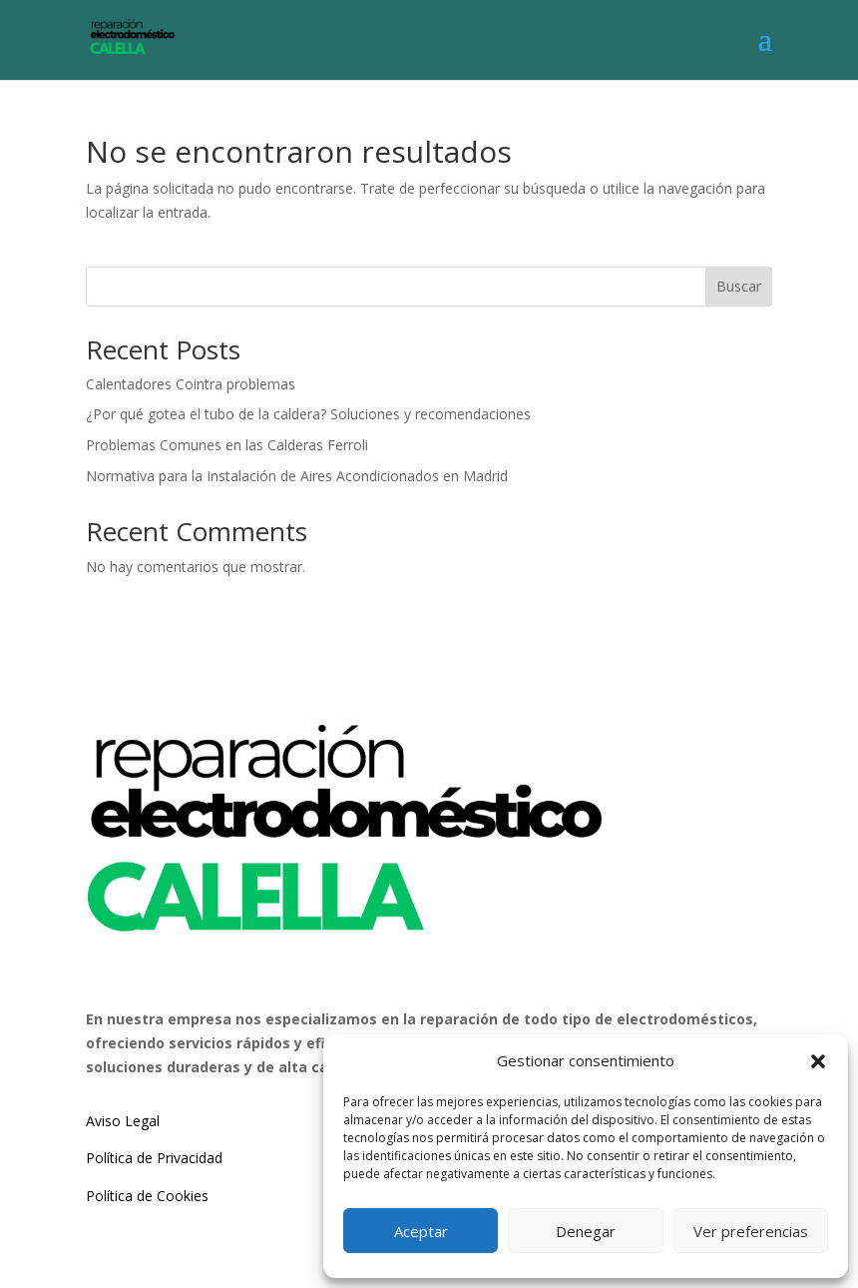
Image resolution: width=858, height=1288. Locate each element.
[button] (818, 1061)
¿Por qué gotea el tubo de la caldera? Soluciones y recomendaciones (308, 413)
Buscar (738, 286)
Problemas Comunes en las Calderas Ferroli (227, 444)
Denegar (586, 1231)
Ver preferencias (750, 1231)
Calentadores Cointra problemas (190, 383)
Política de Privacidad (154, 1157)
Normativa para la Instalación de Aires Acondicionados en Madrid (297, 475)
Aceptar (421, 1231)
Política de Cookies (147, 1195)
